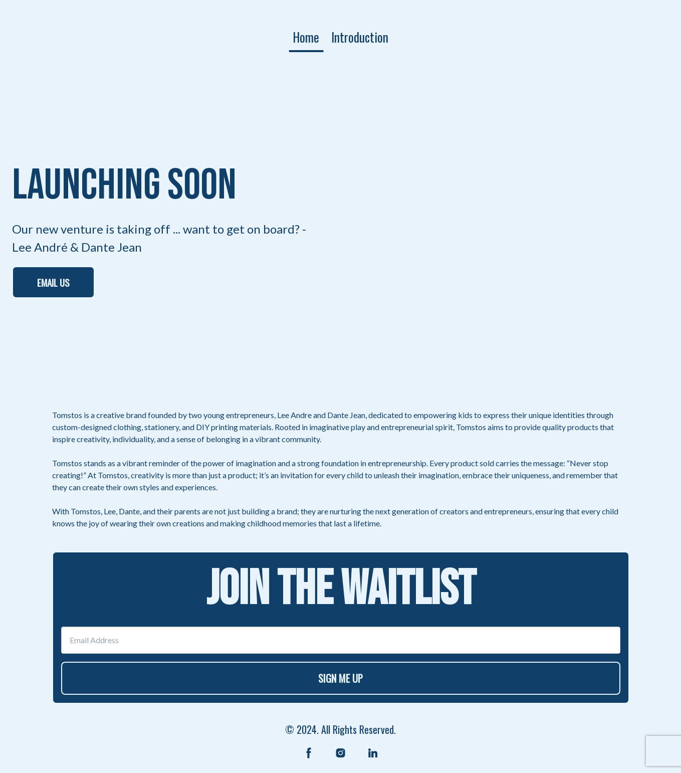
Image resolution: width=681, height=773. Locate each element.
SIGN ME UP (340, 678)
